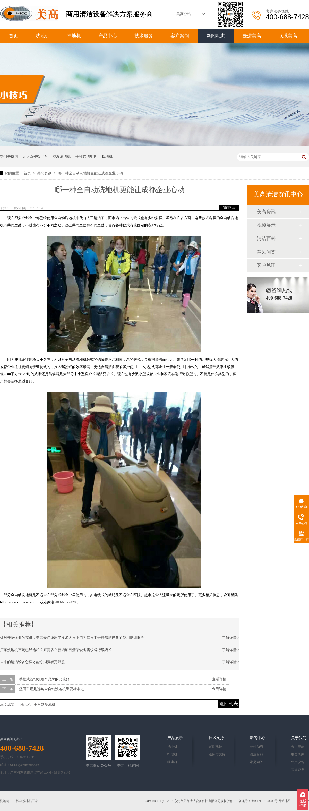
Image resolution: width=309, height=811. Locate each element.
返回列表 (229, 208)
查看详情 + (220, 679)
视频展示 (266, 225)
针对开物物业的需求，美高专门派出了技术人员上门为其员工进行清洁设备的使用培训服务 (72, 638)
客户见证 (266, 265)
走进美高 (252, 35)
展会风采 (297, 754)
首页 (13, 35)
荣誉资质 (297, 770)
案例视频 (215, 746)
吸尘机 (172, 762)
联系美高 (288, 35)
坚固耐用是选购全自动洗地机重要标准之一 (53, 689)
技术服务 (143, 35)
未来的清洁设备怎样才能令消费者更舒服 (32, 662)
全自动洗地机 (44, 705)
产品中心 (107, 35)
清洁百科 (266, 238)
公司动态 (256, 746)
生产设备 (297, 762)
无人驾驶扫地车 (35, 156)
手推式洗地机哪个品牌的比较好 (44, 679)
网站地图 (284, 801)
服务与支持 (217, 754)
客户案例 (179, 35)
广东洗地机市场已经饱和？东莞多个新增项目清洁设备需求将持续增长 (56, 650)
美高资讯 (45, 173)
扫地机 (74, 35)
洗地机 (42, 35)
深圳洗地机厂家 (27, 801)
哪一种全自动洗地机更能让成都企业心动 (90, 173)
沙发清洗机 (62, 156)
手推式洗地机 (86, 156)
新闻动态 (216, 35)
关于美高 (297, 746)
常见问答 (266, 251)
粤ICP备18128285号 (264, 801)
